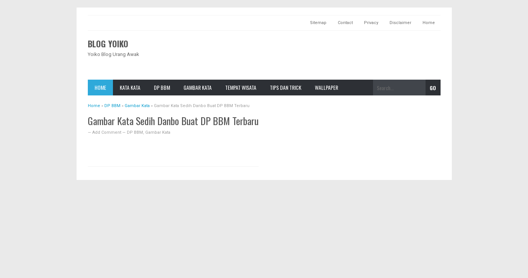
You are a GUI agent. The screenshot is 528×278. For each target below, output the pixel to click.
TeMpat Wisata (240, 87)
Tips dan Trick (285, 87)
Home (429, 22)
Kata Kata (130, 87)
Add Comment (107, 132)
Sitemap (318, 22)
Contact (345, 22)
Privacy (371, 22)
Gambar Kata (198, 87)
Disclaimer (400, 22)
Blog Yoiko (108, 44)
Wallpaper (326, 87)
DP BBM (162, 87)
